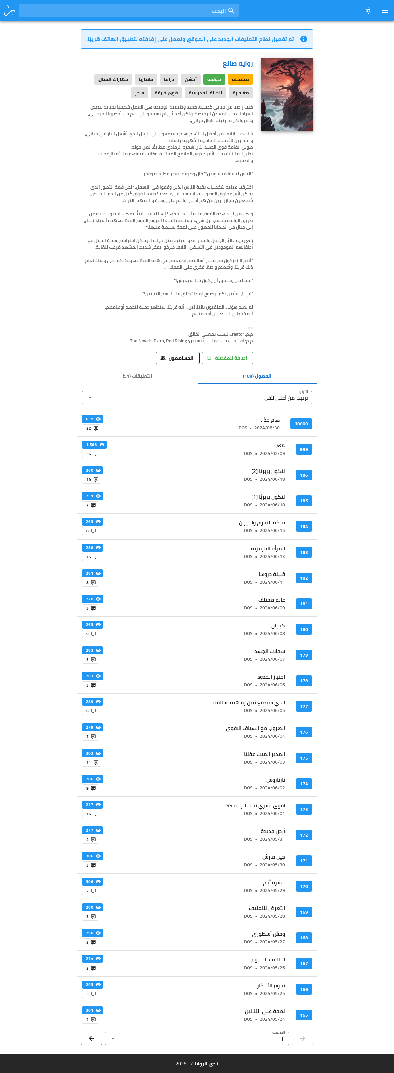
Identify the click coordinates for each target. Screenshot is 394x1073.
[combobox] (129, 10)
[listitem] (197, 423)
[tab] (258, 376)
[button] (197, 397)
